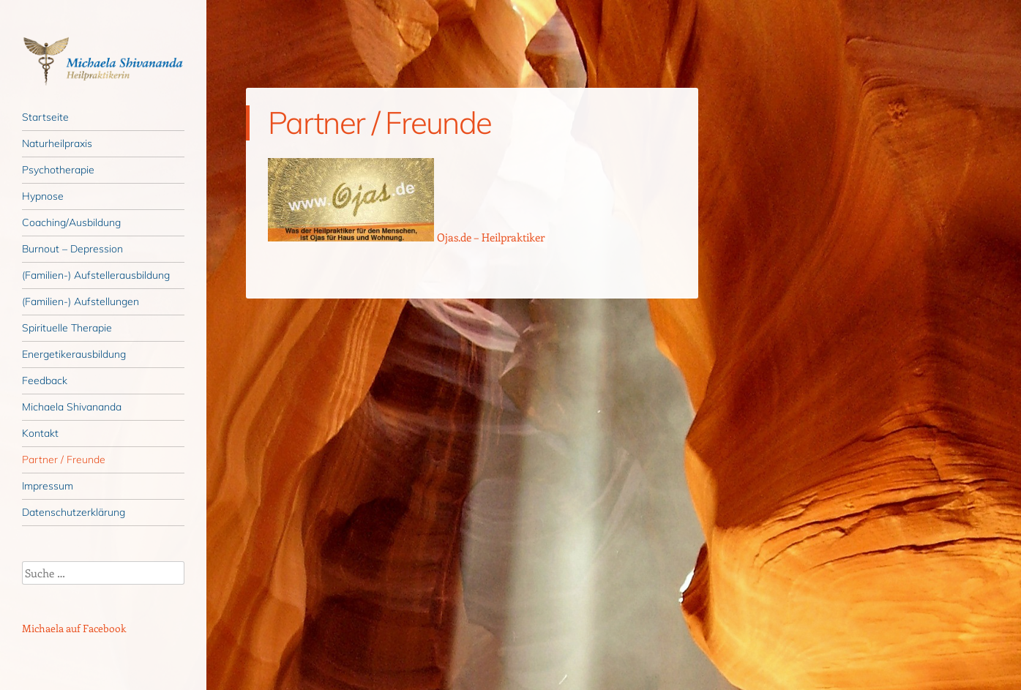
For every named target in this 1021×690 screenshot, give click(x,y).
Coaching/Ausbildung (71, 222)
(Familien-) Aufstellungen (80, 301)
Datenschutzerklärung (73, 512)
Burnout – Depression (72, 248)
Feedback (44, 380)
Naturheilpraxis (57, 143)
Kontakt (40, 433)
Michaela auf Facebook (74, 628)
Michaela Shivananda (71, 406)
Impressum (47, 485)
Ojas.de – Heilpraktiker (491, 237)
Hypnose (43, 196)
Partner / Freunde (63, 459)
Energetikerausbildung (74, 354)
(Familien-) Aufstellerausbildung (96, 275)
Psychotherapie (58, 169)
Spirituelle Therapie (67, 327)
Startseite (45, 117)
